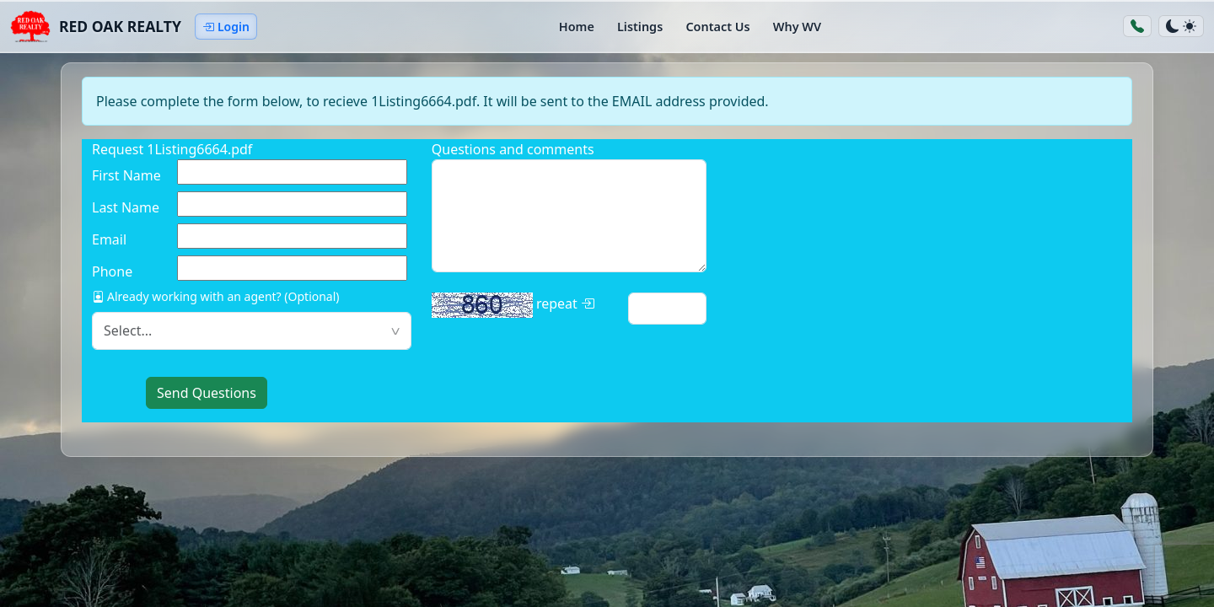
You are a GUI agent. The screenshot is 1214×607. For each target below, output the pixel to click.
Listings (640, 27)
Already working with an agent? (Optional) (216, 296)
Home (576, 27)
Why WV (797, 27)
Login (226, 27)
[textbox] (251, 331)
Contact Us (717, 27)
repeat (513, 305)
